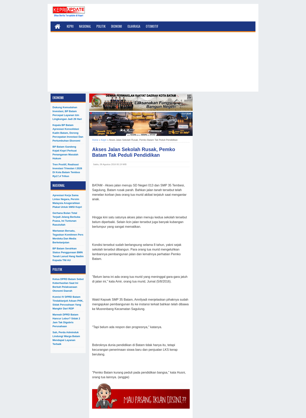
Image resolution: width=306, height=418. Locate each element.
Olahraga (133, 26)
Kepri (70, 26)
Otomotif (152, 26)
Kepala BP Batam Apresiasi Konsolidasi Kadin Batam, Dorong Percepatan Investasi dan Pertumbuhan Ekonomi (67, 133)
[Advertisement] (153, 64)
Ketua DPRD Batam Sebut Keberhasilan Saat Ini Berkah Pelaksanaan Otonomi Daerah (68, 285)
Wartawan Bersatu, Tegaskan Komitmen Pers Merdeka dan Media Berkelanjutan (67, 236)
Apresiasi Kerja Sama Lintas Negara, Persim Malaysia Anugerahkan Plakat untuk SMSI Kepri (67, 201)
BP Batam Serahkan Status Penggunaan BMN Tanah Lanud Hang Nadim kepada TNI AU (68, 254)
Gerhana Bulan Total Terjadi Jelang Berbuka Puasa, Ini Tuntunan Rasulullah (66, 219)
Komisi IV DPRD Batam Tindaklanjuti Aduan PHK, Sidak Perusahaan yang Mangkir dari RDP (67, 302)
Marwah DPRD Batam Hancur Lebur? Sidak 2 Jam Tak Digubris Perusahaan (66, 320)
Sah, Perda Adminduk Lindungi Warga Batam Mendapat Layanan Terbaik (66, 338)
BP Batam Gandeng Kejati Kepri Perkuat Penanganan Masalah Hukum (65, 152)
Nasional (85, 26)
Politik (101, 26)
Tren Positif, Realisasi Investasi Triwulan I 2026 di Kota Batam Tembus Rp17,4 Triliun (67, 170)
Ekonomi (116, 26)
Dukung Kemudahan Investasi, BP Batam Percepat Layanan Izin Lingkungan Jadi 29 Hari (67, 113)
